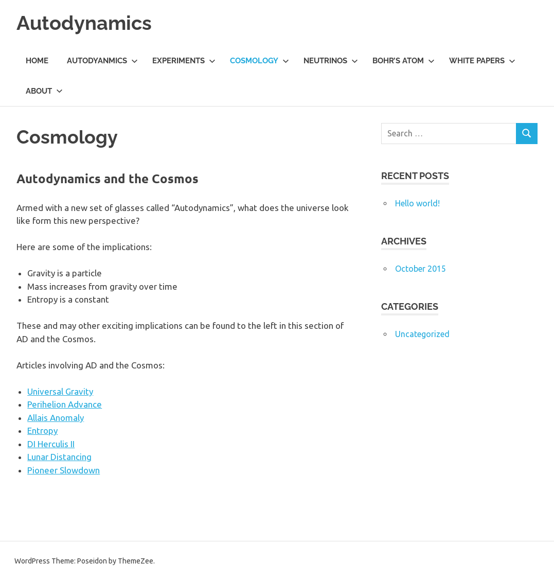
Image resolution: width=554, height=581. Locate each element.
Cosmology (259, 60)
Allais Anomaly (55, 417)
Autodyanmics (102, 60)
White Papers (482, 60)
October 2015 (420, 268)
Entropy (42, 430)
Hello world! (417, 203)
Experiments (184, 60)
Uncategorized (422, 334)
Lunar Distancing (59, 457)
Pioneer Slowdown (63, 470)
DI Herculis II (51, 444)
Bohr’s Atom (403, 60)
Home (37, 60)
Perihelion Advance (64, 404)
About (44, 91)
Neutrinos (330, 60)
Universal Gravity (60, 391)
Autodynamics (84, 22)
